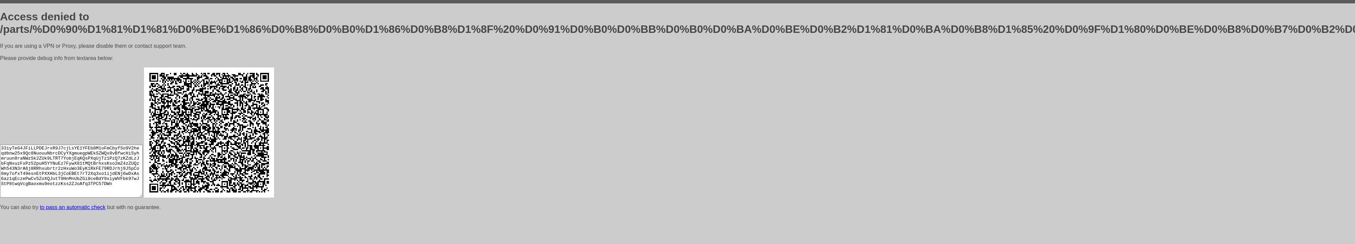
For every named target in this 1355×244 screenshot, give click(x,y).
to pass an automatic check (73, 207)
